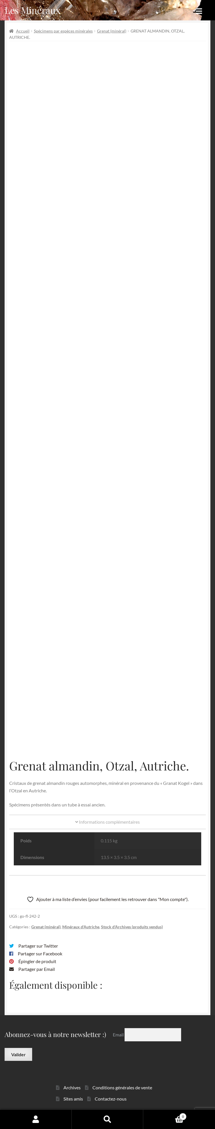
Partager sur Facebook (40, 953)
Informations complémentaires (107, 822)
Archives (72, 1087)
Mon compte (36, 1119)
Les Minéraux (33, 10)
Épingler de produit (37, 961)
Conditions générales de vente (122, 1087)
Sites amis (73, 1098)
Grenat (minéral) (111, 30)
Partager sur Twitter (38, 945)
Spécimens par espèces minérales (63, 30)
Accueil (23, 30)
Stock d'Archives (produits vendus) (132, 926)
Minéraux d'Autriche (80, 926)
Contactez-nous (111, 1098)
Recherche (108, 1119)
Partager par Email (36, 969)
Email (119, 1034)
